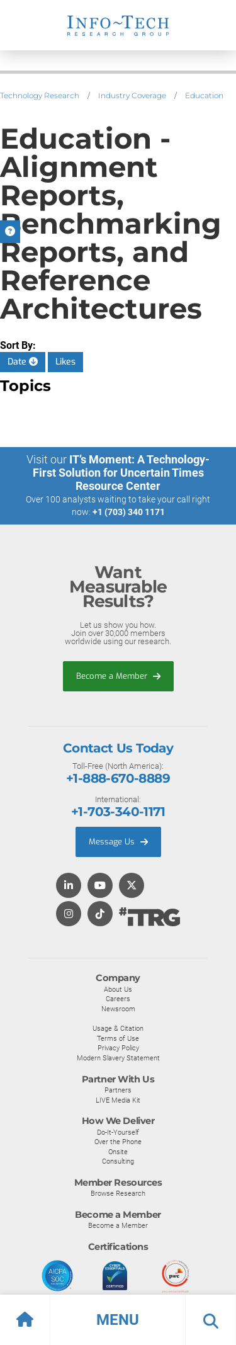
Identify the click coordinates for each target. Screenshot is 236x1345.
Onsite (118, 1151)
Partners (118, 1090)
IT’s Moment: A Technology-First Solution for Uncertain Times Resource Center (121, 472)
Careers (118, 998)
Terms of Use (118, 1038)
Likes (65, 362)
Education (204, 95)
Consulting (118, 1161)
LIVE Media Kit (118, 1100)
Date (23, 362)
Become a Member (118, 676)
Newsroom (118, 1008)
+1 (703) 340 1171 (129, 512)
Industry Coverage (132, 95)
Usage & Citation (118, 1028)
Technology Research (39, 95)
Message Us (118, 841)
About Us (118, 989)
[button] (118, 1320)
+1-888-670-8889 (118, 778)
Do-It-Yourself (118, 1132)
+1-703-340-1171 (118, 811)
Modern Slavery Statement (118, 1057)
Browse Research (118, 1193)
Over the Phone (118, 1141)
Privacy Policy (118, 1047)
